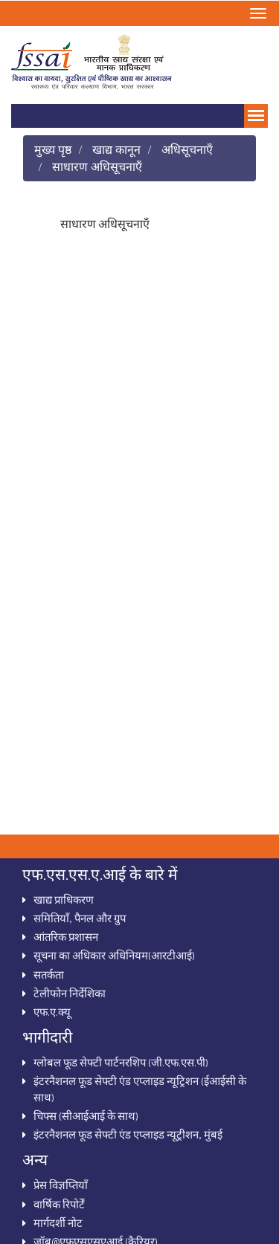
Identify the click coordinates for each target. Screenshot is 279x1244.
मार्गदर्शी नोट (58, 1222)
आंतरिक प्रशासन (65, 936)
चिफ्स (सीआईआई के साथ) (85, 1115)
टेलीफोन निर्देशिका (69, 992)
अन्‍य (35, 1159)
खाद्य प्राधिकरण (63, 899)
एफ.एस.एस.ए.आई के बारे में (99, 874)
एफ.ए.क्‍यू (52, 1011)
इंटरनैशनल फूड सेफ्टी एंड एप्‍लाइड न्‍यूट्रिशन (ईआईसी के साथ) (139, 1088)
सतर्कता (48, 974)
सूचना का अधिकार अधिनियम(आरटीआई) (114, 954)
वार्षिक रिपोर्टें (59, 1203)
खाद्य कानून (116, 149)
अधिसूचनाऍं (187, 149)
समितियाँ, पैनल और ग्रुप (79, 917)
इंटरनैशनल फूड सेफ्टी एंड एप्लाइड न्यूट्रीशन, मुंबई (127, 1134)
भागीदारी (47, 1036)
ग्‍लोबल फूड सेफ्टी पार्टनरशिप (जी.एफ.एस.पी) (120, 1062)
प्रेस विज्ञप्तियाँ (60, 1184)
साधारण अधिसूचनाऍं (97, 166)
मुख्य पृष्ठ (52, 149)
